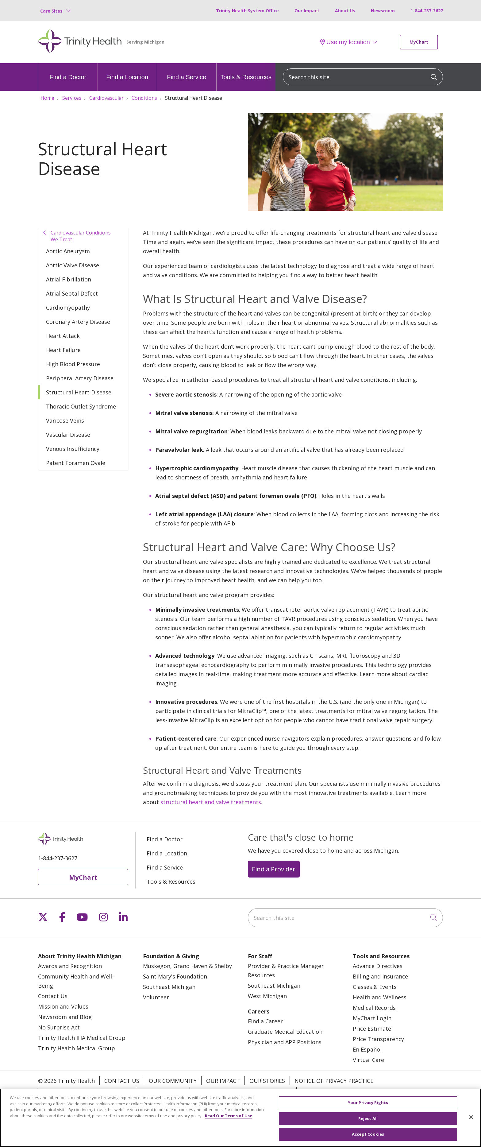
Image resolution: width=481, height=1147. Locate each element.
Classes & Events (375, 986)
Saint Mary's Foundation (175, 976)
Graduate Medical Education (285, 1031)
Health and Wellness (379, 997)
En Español (367, 1049)
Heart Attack (63, 335)
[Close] (471, 1118)
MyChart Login (372, 1018)
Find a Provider (273, 869)
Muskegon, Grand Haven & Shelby (187, 966)
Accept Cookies (368, 1135)
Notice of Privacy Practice (333, 1080)
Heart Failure (63, 350)
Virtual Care (368, 1060)
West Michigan (267, 996)
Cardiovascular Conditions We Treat (81, 236)
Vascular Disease (68, 434)
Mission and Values (63, 1006)
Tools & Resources (246, 71)
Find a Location (127, 71)
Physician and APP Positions (284, 1042)
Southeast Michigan (169, 986)
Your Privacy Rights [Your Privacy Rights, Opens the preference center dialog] (368, 1103)
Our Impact (306, 11)
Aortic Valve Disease (72, 265)
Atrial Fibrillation (68, 279)
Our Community (173, 1080)
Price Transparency (378, 1039)
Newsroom (383, 11)
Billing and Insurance (380, 976)
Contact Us (52, 996)
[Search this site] (363, 76)
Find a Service (186, 71)
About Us (345, 11)
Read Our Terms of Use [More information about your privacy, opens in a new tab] (228, 1116)
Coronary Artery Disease (78, 321)
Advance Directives (377, 966)
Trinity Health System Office (247, 11)
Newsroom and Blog (65, 1017)
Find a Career (265, 1021)
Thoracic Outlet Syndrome (81, 406)
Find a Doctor (68, 71)
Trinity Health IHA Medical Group (81, 1037)
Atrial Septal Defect (72, 293)
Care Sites (51, 11)
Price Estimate (372, 1028)
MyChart (419, 42)
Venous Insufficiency (72, 448)
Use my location (345, 42)
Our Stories (267, 1080)
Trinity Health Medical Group (76, 1048)
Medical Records (374, 1007)
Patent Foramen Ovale (75, 463)
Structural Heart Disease (78, 392)
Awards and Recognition (70, 966)
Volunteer (156, 997)
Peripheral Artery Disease (80, 378)
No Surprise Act (59, 1027)
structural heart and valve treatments (210, 802)
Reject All (368, 1119)
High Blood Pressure (73, 364)
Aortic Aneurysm (68, 251)
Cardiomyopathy (68, 307)
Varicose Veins (65, 420)
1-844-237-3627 (426, 11)
